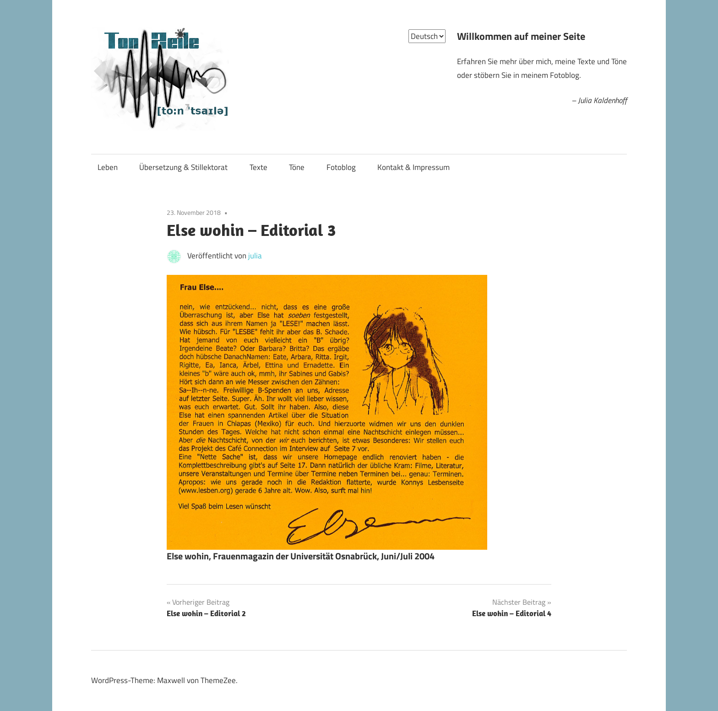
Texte (258, 167)
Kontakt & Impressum (413, 167)
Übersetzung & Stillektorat (183, 167)
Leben (108, 167)
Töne (297, 167)
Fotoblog (341, 167)
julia (255, 256)
